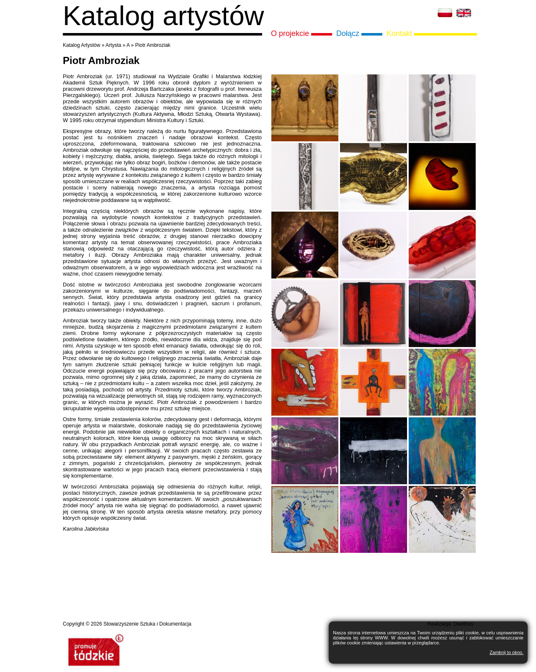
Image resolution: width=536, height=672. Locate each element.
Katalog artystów (163, 15)
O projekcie (290, 33)
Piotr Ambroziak (152, 45)
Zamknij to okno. (506, 652)
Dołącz (347, 33)
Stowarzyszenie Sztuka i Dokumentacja (147, 624)
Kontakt (399, 33)
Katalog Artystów (81, 45)
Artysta (113, 45)
